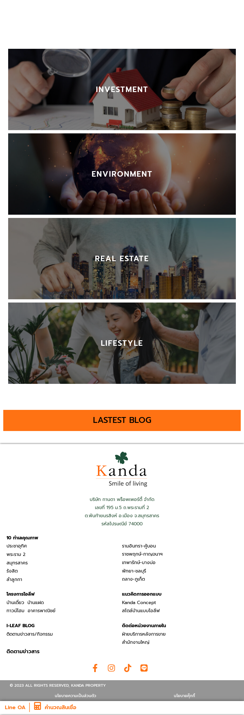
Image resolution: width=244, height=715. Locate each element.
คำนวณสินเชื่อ (60, 707)
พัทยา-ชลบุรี (134, 571)
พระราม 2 (16, 554)
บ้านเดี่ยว (15, 602)
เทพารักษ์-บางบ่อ (139, 562)
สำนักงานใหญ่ (135, 642)
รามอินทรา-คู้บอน (139, 546)
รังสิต (12, 571)
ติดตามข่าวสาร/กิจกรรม (30, 634)
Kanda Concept (139, 602)
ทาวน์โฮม (15, 610)
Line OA (15, 707)
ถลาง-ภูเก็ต (133, 579)
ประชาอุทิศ (17, 546)
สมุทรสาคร (17, 563)
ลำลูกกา (14, 579)
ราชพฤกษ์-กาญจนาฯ (142, 554)
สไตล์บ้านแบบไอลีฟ (141, 610)
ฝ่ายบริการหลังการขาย (144, 634)
